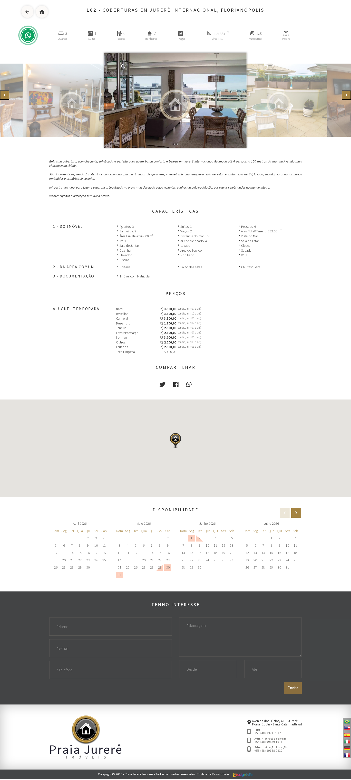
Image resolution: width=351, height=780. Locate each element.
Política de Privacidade (213, 775)
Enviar (293, 688)
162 (92, 10)
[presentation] (4, 95)
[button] (163, 384)
